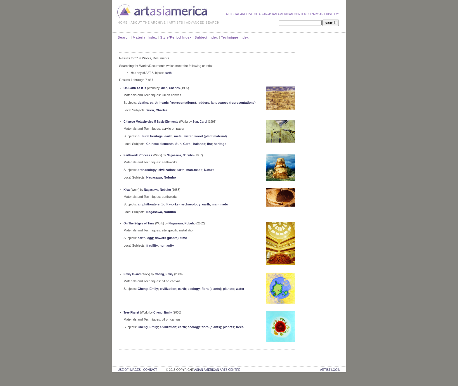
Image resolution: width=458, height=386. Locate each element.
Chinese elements (160, 144)
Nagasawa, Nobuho (180, 155)
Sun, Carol (199, 121)
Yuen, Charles (170, 88)
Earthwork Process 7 (138, 155)
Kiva (127, 189)
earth (167, 73)
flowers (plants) (166, 238)
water (188, 136)
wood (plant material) (211, 136)
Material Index (145, 37)
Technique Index (235, 37)
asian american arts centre (217, 369)
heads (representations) (177, 102)
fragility (152, 245)
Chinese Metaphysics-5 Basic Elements (151, 121)
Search (124, 37)
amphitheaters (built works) (159, 204)
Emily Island (132, 274)
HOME (123, 22)
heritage (220, 144)
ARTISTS (176, 22)
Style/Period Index (175, 37)
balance (199, 144)
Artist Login (330, 369)
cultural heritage (150, 136)
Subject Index (206, 37)
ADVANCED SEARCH (202, 22)
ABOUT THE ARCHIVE (148, 22)
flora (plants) (211, 288)
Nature (209, 170)
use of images (129, 369)
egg (150, 238)
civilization (166, 170)
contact (150, 369)
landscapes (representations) (233, 102)
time (183, 238)
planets (228, 288)
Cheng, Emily (164, 274)
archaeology (147, 170)
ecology (194, 288)
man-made (194, 170)
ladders (203, 102)
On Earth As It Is (135, 88)
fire (209, 144)
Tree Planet (131, 312)
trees (240, 327)
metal (178, 136)
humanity (167, 245)
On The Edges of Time (139, 223)
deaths (143, 102)
